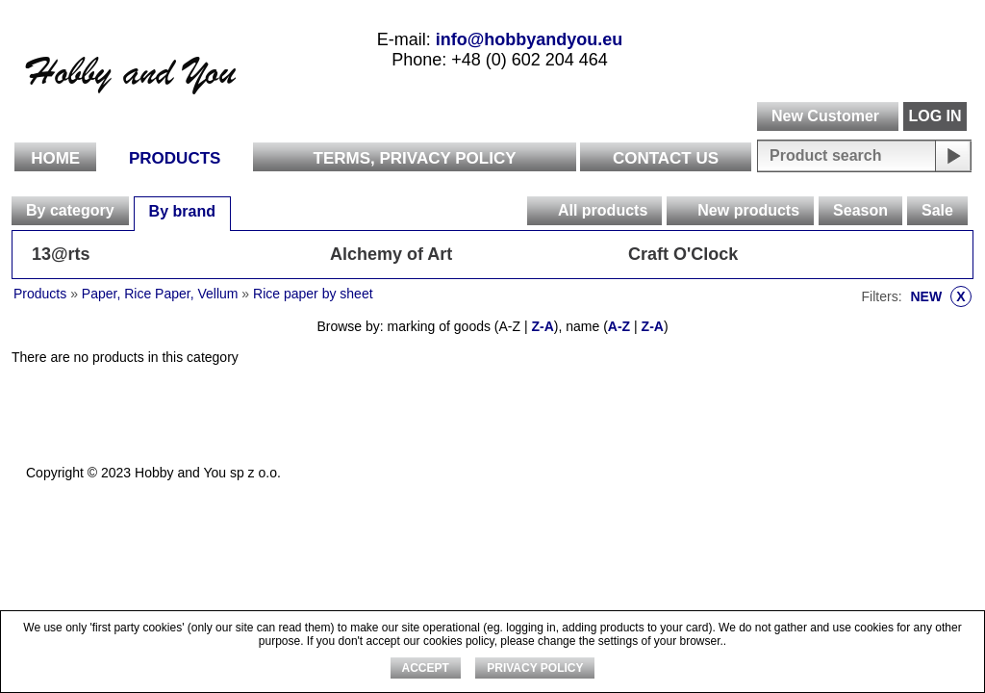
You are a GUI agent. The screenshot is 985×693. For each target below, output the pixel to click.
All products (602, 210)
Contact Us (666, 158)
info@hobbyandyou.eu (529, 39)
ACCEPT (425, 668)
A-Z (619, 326)
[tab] (70, 210)
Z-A (542, 326)
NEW (941, 296)
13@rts (61, 254)
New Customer (825, 116)
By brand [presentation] (182, 211)
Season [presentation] (860, 210)
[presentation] (541, 210)
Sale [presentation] (937, 210)
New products (748, 210)
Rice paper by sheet (313, 293)
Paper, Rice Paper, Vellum (160, 293)
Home (55, 158)
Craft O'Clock (683, 254)
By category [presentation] (70, 210)
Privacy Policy (535, 668)
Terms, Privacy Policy (415, 158)
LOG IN (934, 116)
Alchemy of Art (391, 254)
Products (174, 158)
